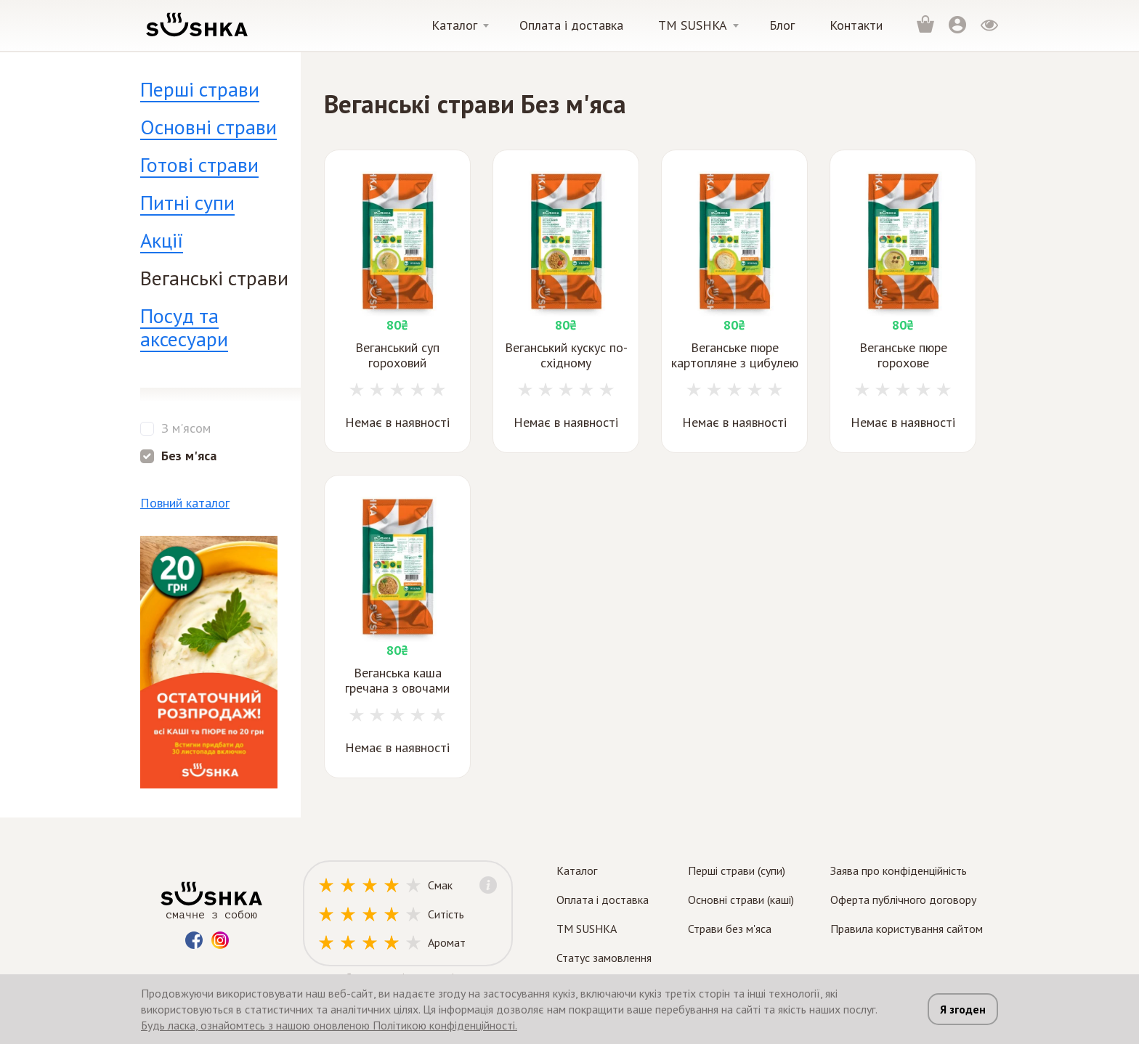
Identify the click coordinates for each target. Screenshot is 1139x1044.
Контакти (856, 25)
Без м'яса (188, 456)
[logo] (196, 24)
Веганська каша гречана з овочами (397, 680)
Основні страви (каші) (741, 899)
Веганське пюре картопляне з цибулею (734, 355)
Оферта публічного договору (903, 899)
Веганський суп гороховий (397, 355)
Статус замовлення (604, 957)
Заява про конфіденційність (898, 870)
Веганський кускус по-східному (566, 355)
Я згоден (963, 1009)
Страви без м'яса (729, 928)
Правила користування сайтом (906, 928)
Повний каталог (185, 502)
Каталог (454, 25)
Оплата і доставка (571, 25)
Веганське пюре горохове (903, 355)
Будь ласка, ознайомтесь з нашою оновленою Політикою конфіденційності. (329, 1025)
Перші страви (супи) (736, 870)
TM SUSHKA (586, 928)
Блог (782, 25)
